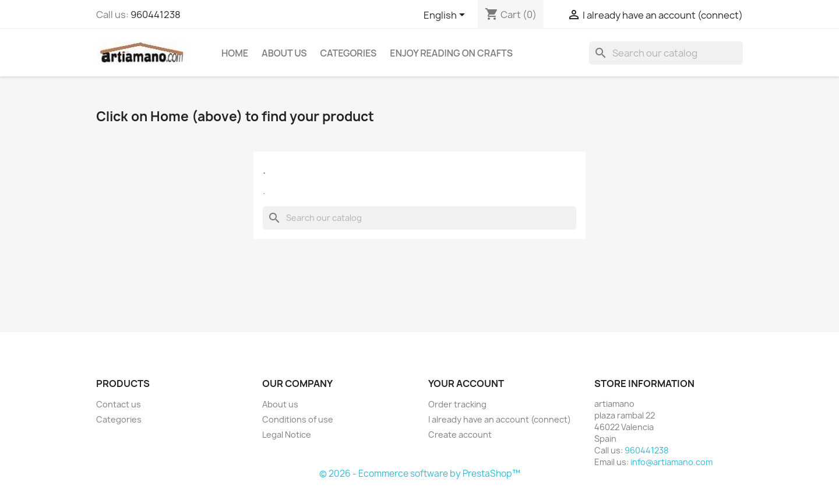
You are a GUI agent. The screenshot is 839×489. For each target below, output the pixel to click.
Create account (460, 434)
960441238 (156, 14)
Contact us (118, 404)
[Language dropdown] (446, 16)
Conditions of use (297, 419)
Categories (348, 53)
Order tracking (457, 404)
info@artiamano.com (671, 461)
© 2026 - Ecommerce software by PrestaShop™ (419, 473)
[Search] (666, 53)
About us (284, 53)
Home (234, 53)
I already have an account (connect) (499, 419)
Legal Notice (286, 434)
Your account (466, 383)
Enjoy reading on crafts (451, 53)
